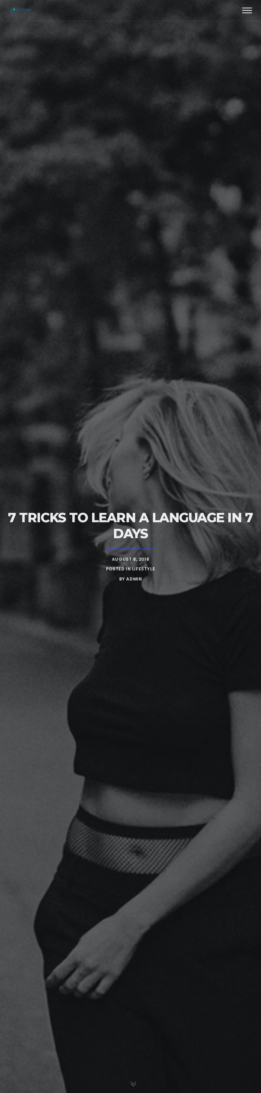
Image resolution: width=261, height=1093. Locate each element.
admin (134, 579)
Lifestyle (143, 569)
